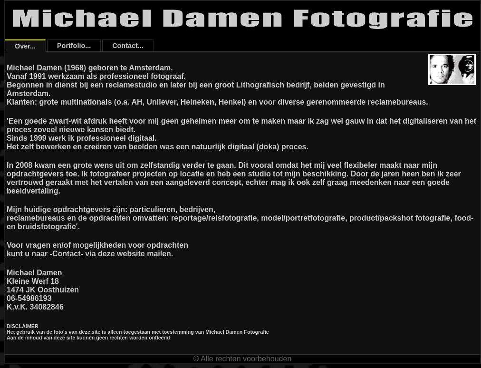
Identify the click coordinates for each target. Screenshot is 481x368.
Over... (25, 46)
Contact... (128, 45)
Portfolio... (74, 45)
